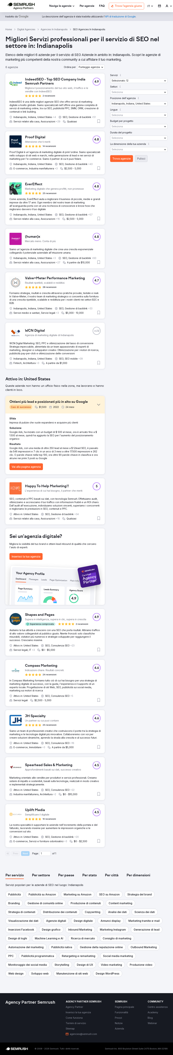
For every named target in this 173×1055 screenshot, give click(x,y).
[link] (87, 6)
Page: (35, 853)
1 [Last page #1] (55, 853)
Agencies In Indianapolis (54, 29)
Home (8, 29)
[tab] (14, 875)
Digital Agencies (26, 29)
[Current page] (45, 853)
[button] (150, 6)
